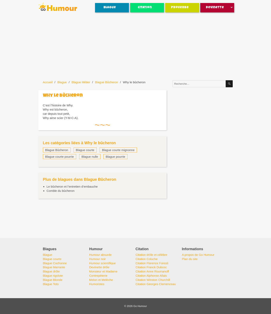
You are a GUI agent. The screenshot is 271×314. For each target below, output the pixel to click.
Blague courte (85, 150)
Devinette (215, 7)
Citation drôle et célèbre (151, 254)
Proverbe (180, 7)
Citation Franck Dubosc (151, 267)
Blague (109, 7)
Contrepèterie (98, 275)
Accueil (48, 82)
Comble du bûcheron (60, 190)
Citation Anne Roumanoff (152, 271)
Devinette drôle (99, 267)
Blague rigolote (53, 275)
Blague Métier (81, 82)
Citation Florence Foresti (152, 263)
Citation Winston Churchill (153, 279)
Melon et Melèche (101, 279)
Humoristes (96, 284)
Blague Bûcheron (106, 82)
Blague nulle (89, 156)
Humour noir (97, 259)
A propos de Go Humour (198, 254)
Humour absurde (100, 254)
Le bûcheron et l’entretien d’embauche (72, 186)
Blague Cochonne (55, 263)
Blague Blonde (53, 279)
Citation (145, 7)
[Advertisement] (136, 46)
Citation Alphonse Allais (151, 275)
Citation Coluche (147, 259)
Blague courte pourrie (59, 156)
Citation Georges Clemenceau (156, 284)
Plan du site (189, 259)
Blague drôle (51, 271)
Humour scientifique (102, 263)
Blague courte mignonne (118, 150)
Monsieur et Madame (103, 271)
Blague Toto (51, 284)
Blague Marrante (54, 267)
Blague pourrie (115, 156)
